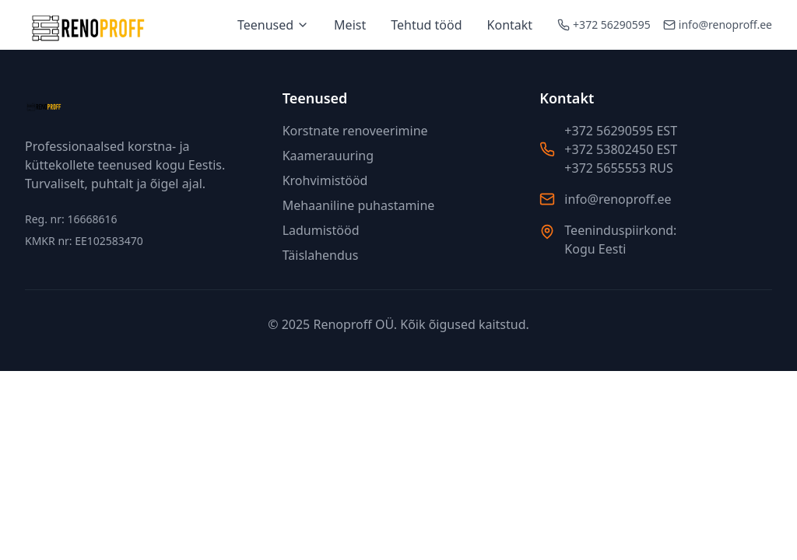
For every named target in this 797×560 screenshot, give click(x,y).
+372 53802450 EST (620, 149)
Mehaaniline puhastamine (359, 205)
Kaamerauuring (328, 155)
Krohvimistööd (325, 180)
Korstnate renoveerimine (355, 130)
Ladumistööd (321, 230)
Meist (350, 24)
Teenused (273, 24)
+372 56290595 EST (620, 130)
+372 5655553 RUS (618, 168)
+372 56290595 (612, 24)
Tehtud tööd (426, 24)
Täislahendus (321, 255)
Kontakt (510, 24)
